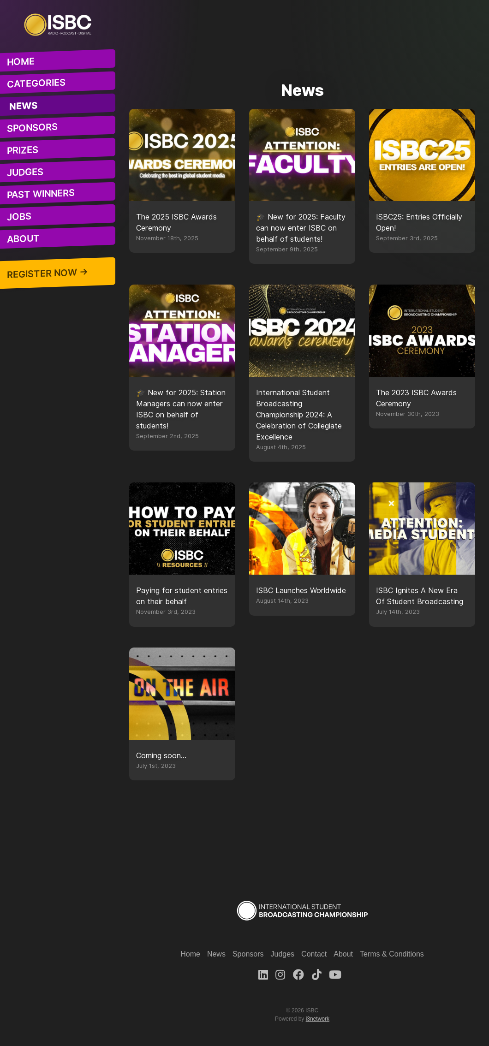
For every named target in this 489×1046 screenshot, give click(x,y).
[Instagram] (280, 975)
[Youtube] (335, 975)
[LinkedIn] (263, 975)
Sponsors (32, 127)
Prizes (22, 150)
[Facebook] (298, 975)
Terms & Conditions (392, 954)
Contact (314, 954)
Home (21, 62)
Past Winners (41, 194)
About (23, 239)
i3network (317, 1019)
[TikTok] (317, 975)
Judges (25, 172)
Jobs (19, 217)
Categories (36, 83)
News (23, 106)
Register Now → (47, 273)
